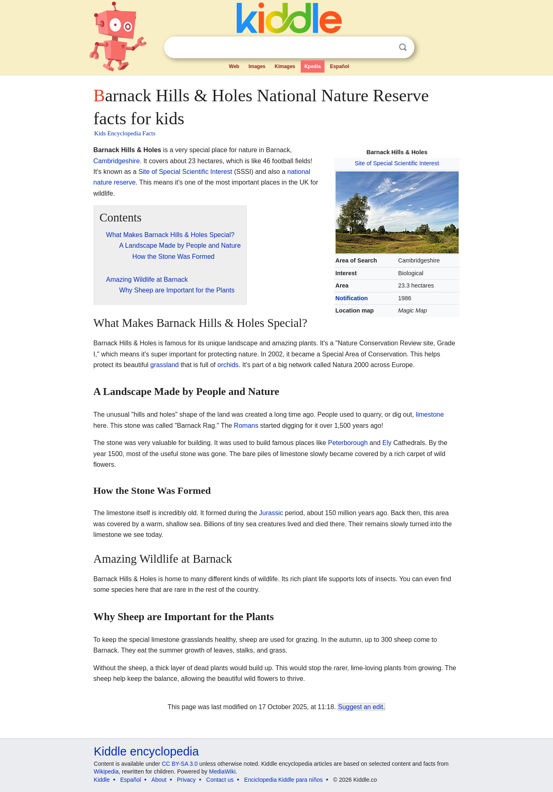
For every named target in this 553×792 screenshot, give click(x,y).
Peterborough (348, 442)
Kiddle (102, 779)
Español (339, 66)
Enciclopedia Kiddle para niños (283, 779)
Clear (386, 48)
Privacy (186, 779)
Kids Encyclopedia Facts (124, 133)
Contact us (220, 779)
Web (234, 66)
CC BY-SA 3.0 (179, 763)
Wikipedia (106, 771)
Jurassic (271, 512)
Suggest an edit (360, 706)
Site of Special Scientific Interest (397, 163)
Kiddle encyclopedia (146, 751)
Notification (352, 298)
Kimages (284, 66)
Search (403, 47)
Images (257, 66)
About (159, 779)
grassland (164, 364)
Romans (246, 425)
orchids (228, 364)
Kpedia (312, 66)
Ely (386, 442)
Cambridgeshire (117, 160)
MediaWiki (222, 771)
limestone (429, 414)
